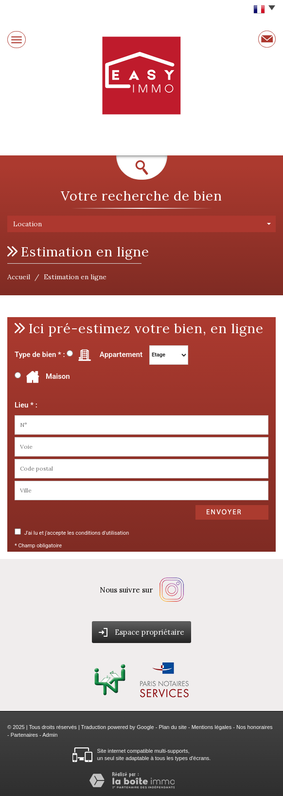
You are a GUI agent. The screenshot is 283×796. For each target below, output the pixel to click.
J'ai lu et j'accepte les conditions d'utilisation (76, 533)
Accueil (18, 276)
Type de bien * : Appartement (78, 355)
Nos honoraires (254, 727)
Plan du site (172, 727)
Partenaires (24, 735)
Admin (49, 735)
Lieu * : (26, 405)
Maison (46, 377)
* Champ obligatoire (38, 545)
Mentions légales (212, 727)
